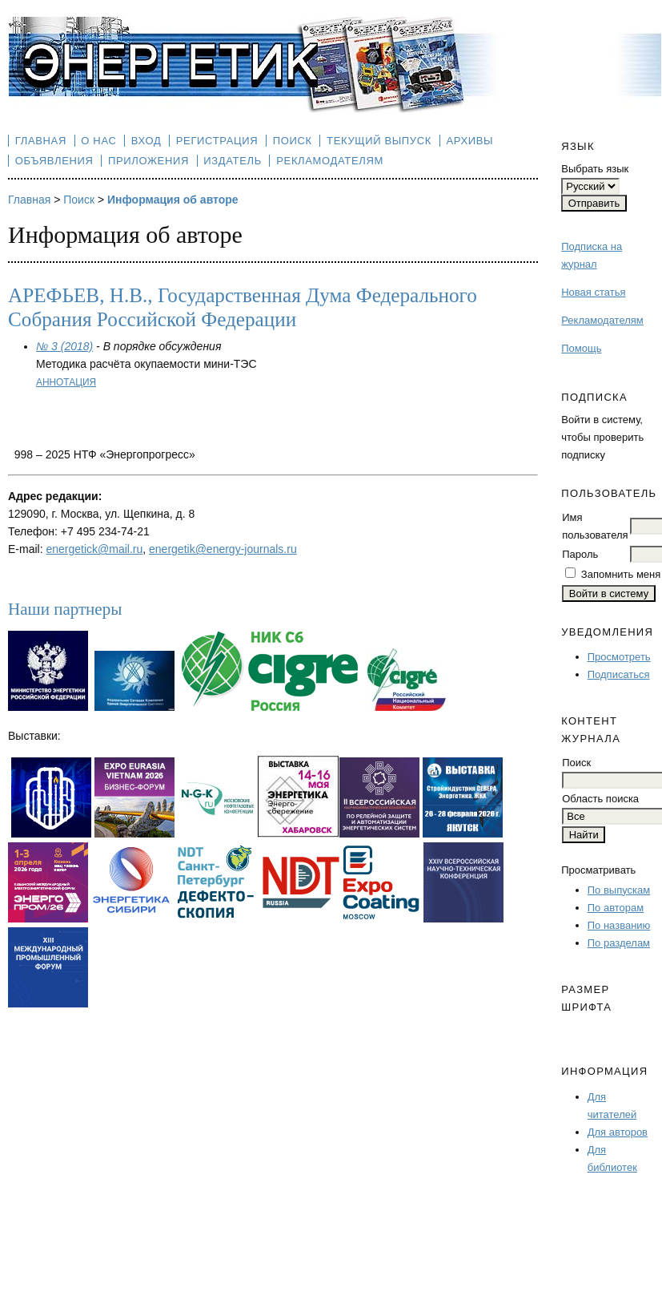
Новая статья (593, 292)
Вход (146, 141)
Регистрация (217, 141)
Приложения (148, 161)
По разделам (619, 943)
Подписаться (619, 674)
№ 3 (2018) (64, 346)
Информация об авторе (173, 199)
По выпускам (619, 890)
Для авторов (618, 1132)
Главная (40, 141)
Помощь (581, 348)
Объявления (54, 161)
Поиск (292, 141)
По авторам (616, 908)
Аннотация (66, 382)
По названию (619, 925)
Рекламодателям (602, 320)
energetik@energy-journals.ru (223, 549)
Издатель (232, 161)
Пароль (580, 554)
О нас (98, 141)
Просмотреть (619, 657)
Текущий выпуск (379, 141)
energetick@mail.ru (94, 549)
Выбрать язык (594, 169)
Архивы (469, 141)
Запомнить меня (620, 574)
